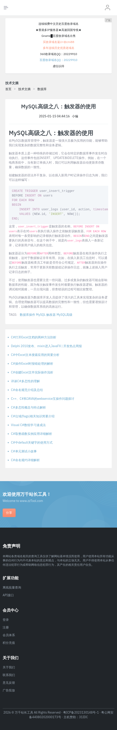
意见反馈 (9, 683)
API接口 (8, 595)
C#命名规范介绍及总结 (27, 390)
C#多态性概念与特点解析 (28, 407)
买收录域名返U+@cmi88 (58, 42)
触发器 (51, 315)
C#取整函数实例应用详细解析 (31, 434)
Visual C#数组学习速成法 (28, 425)
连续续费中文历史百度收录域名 (58, 24)
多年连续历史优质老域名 (58, 48)
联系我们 (9, 675)
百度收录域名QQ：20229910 (58, 60)
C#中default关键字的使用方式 (32, 442)
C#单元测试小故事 (24, 451)
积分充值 (9, 643)
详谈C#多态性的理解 (25, 381)
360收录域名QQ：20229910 (58, 54)
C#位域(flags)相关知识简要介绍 (33, 416)
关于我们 (9, 667)
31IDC (83, 717)
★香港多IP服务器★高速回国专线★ (58, 30)
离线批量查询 (12, 587)
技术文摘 (24, 89)
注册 (6, 627)
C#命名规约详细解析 (25, 460)
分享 (9, 513)
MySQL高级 (64, 315)
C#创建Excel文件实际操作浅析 (32, 372)
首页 (8, 89)
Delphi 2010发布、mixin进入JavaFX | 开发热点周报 (46, 346)
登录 (6, 620)
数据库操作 (27, 315)
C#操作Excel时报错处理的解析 (32, 364)
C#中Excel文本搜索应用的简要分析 (35, 355)
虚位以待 (58, 66)
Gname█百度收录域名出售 (58, 36)
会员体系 (9, 635)
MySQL (41, 315)
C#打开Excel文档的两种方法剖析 (33, 337)
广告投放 (9, 690)
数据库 (42, 89)
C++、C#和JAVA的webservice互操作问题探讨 (42, 399)
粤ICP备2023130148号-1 (81, 712)
